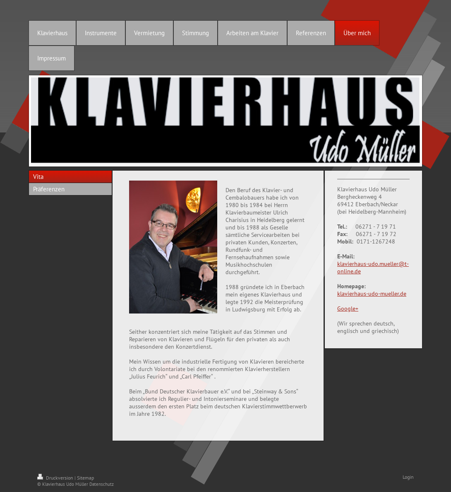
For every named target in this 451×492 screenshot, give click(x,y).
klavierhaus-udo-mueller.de (371, 293)
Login (408, 477)
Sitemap (85, 478)
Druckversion (55, 478)
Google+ (347, 308)
